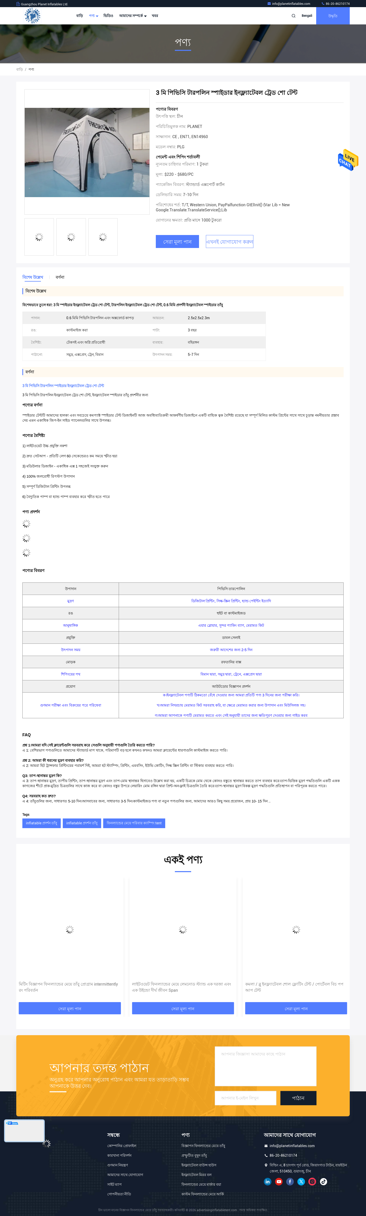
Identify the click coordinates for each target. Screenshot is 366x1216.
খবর (155, 16)
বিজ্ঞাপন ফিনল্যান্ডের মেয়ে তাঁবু (203, 1146)
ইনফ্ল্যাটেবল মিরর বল (196, 1175)
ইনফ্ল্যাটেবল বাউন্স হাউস (198, 1165)
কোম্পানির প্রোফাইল (121, 1146)
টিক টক (323, 1181)
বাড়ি (79, 16)
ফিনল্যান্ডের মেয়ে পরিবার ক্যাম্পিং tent (134, 823)
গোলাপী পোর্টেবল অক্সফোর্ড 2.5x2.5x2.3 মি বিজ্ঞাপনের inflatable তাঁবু (64, 987)
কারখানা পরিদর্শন (119, 1155)
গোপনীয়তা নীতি (119, 1194)
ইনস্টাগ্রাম (312, 1181)
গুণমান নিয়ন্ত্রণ (117, 1165)
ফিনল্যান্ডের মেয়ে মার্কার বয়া (201, 1184)
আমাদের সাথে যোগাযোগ (125, 1175)
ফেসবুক (290, 1181)
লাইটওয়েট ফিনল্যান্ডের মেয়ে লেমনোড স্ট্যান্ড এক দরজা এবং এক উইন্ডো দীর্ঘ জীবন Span (294, 987)
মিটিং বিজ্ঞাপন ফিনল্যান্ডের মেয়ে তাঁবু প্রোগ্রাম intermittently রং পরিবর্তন (181, 987)
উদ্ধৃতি (333, 15)
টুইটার (301, 1181)
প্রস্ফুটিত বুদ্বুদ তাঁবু (194, 1155)
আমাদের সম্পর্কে (132, 16)
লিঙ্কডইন (267, 1181)
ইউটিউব (279, 1181)
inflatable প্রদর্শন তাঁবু (41, 823)
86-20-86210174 (335, 4)
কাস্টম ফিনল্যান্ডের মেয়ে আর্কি (202, 1194)
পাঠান (298, 1098)
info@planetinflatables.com (289, 4)
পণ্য (93, 16)
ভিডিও (108, 16)
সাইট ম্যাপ (114, 1184)
